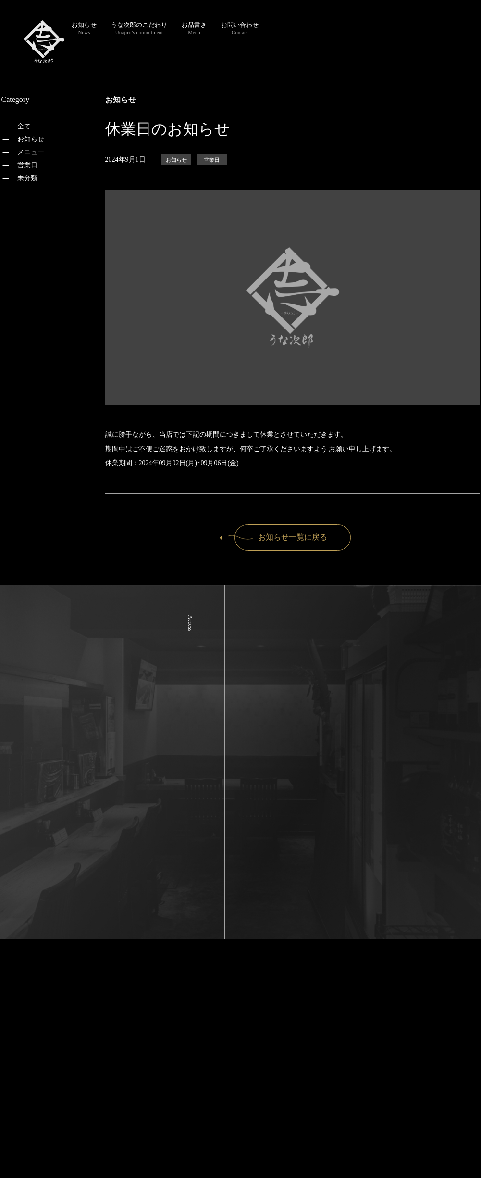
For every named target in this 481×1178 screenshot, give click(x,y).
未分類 (27, 178)
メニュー (30, 152)
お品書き (194, 28)
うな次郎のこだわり (139, 28)
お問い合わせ (240, 28)
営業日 (27, 165)
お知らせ (84, 28)
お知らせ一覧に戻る (281, 537)
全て (24, 126)
